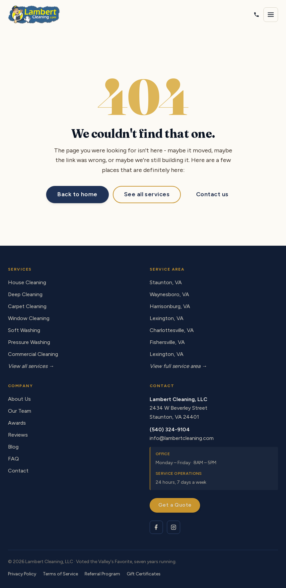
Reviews (18, 435)
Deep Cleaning (25, 294)
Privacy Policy (22, 574)
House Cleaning (27, 282)
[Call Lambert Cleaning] (256, 15)
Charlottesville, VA (172, 330)
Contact (18, 470)
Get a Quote (174, 505)
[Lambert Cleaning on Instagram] (173, 527)
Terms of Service (60, 574)
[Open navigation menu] (270, 14)
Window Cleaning (28, 318)
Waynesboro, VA (169, 294)
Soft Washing (24, 330)
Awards (17, 423)
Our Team (19, 411)
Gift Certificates (144, 574)
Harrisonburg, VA (170, 306)
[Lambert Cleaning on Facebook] (156, 527)
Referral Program (102, 574)
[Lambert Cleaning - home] (34, 14)
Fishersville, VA (167, 342)
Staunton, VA (166, 282)
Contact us (212, 194)
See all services (147, 194)
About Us (19, 399)
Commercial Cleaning (33, 354)
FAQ (13, 459)
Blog (13, 447)
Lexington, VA (166, 318)
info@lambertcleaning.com (182, 438)
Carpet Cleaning (27, 306)
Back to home (77, 194)
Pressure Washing (29, 342)
